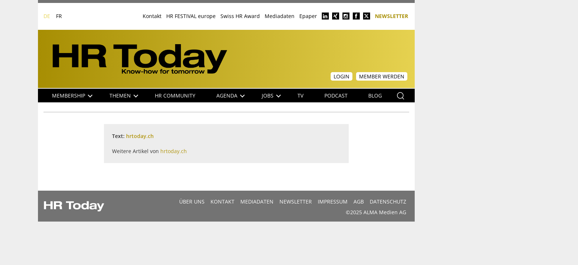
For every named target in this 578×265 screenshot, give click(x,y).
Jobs (271, 95)
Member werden (381, 76)
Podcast (336, 95)
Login (341, 76)
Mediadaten (280, 16)
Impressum (333, 201)
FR (59, 16)
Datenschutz (388, 201)
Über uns (192, 201)
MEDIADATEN (257, 201)
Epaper (308, 16)
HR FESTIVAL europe (191, 16)
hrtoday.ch (140, 135)
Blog (375, 95)
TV (300, 95)
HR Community (175, 95)
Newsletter (391, 16)
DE (46, 16)
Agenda (230, 95)
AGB (359, 201)
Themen (123, 95)
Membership (72, 95)
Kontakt (152, 16)
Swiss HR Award (240, 16)
